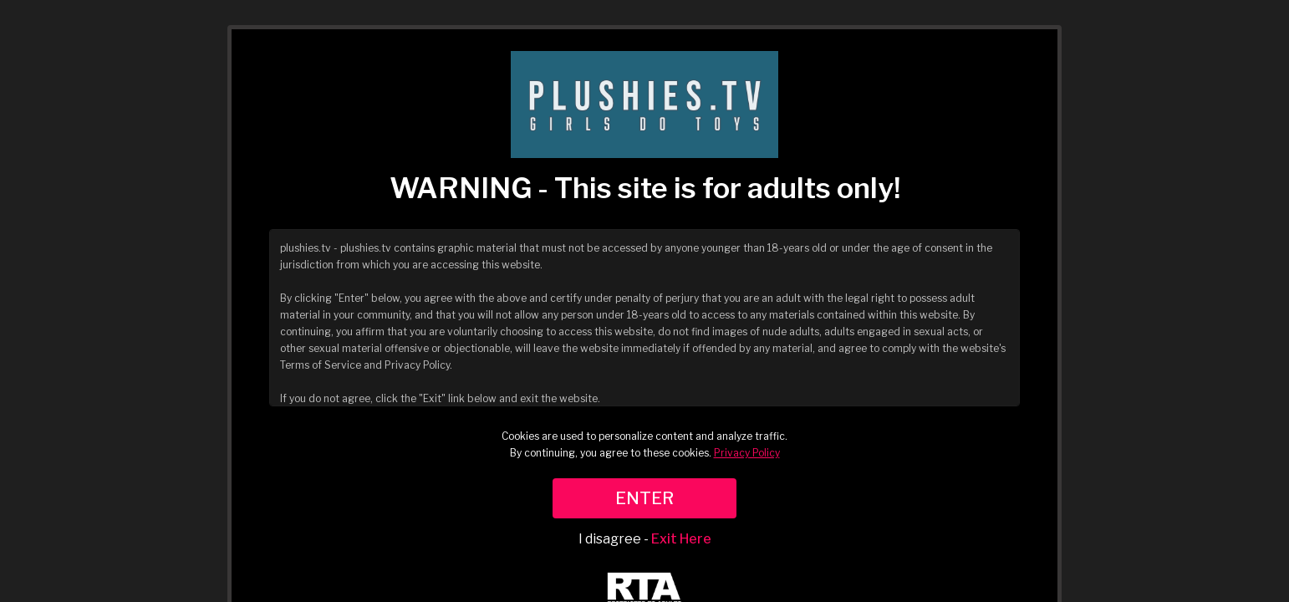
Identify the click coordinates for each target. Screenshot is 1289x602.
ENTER (644, 498)
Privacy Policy (747, 452)
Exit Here (681, 539)
